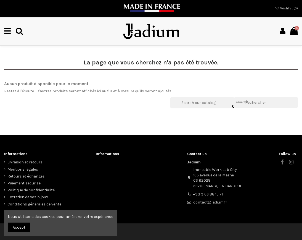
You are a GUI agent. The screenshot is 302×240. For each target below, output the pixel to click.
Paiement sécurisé (24, 183)
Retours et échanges (26, 176)
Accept (19, 227)
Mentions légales (22, 169)
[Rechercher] (266, 102)
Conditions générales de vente (34, 204)
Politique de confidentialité (31, 190)
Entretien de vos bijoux (27, 197)
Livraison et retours (25, 162)
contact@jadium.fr (210, 202)
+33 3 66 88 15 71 (208, 194)
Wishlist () (286, 8)
